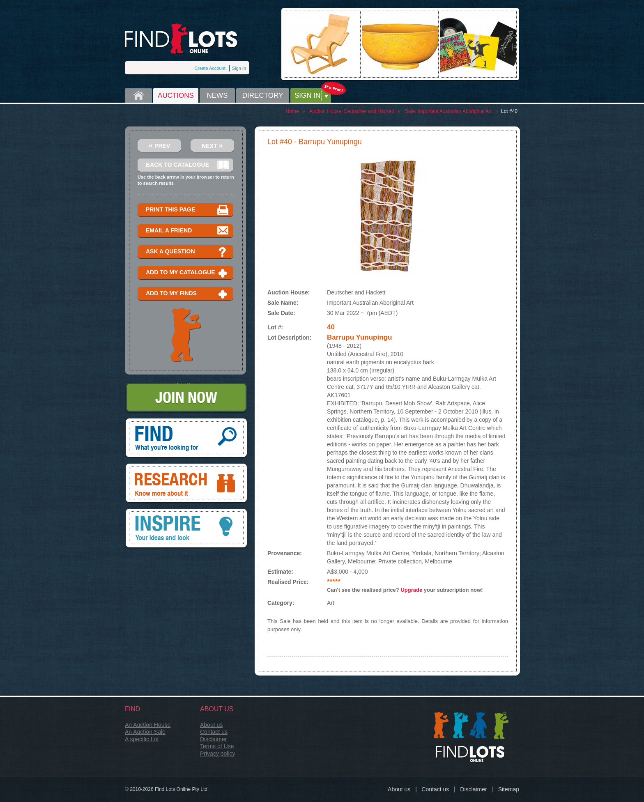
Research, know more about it (186, 484)
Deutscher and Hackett (369, 111)
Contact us (214, 731)
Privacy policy (217, 753)
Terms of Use (217, 746)
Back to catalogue (187, 165)
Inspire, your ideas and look (186, 529)
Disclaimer (213, 739)
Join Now (186, 398)
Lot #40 (509, 111)
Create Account (210, 68)
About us (211, 725)
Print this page (187, 210)
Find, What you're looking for (186, 438)
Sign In (239, 68)
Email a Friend (187, 231)
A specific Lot (142, 739)
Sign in (307, 95)
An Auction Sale (145, 731)
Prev (159, 145)
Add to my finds (187, 294)
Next (212, 145)
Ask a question (187, 252)
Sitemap (508, 789)
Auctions (176, 95)
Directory (262, 95)
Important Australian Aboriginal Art (454, 111)
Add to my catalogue (187, 273)
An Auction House (147, 725)
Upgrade (411, 590)
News (217, 95)
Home (138, 95)
